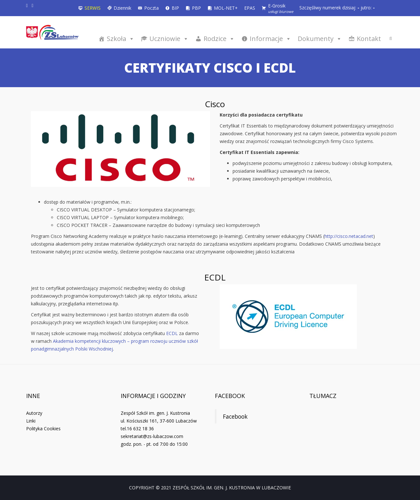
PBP (196, 8)
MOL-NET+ (226, 8)
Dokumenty (320, 38)
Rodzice (219, 38)
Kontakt (369, 38)
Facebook (230, 396)
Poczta (151, 8)
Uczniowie (169, 38)
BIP (175, 8)
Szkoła (121, 38)
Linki (30, 421)
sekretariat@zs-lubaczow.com (152, 436)
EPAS (249, 8)
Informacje (270, 38)
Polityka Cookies (43, 428)
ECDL (172, 333)
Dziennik (122, 8)
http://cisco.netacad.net (349, 236)
